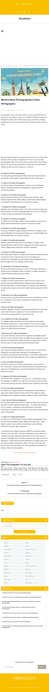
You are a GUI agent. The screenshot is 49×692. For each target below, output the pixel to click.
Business (6, 546)
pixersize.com (15, 462)
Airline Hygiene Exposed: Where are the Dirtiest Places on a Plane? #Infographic (21, 602)
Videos (6, 583)
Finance (27, 559)
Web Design (28, 583)
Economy (6, 552)
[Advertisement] (24, 47)
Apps (26, 542)
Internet (6, 569)
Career (27, 546)
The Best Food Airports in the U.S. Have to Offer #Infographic (20, 613)
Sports (5, 576)
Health (27, 563)
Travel (14, 474)
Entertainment (7, 556)
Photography (5, 474)
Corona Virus (7, 549)
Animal (6, 542)
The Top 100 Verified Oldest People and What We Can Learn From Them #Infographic (22, 626)
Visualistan (26, 687)
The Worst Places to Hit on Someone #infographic (16, 593)
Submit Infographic (27, 4)
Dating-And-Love (30, 549)
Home (18, 4)
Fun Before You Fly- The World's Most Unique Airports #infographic (21, 597)
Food (5, 563)
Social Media (28, 573)
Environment (28, 556)
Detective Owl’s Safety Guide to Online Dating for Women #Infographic (19, 608)
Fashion (6, 559)
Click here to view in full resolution (24, 453)
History (6, 566)
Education (28, 552)
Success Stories (29, 576)
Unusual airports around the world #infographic (16, 621)
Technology (7, 579)
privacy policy (18, 678)
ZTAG (20, 474)
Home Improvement (30, 566)
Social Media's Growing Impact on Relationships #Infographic (20, 617)
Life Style (27, 569)
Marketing (6, 573)
